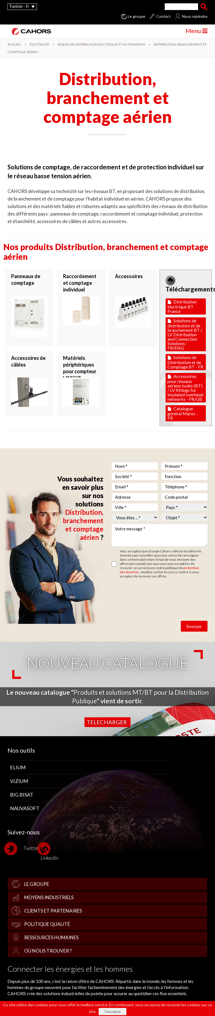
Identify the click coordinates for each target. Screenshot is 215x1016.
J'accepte (112, 1011)
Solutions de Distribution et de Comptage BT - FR (185, 362)
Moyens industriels (49, 897)
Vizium (19, 781)
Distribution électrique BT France (182, 306)
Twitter (24, 848)
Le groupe (136, 16)
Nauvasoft (24, 808)
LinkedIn (49, 851)
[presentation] (154, 594)
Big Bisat (21, 795)
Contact (163, 16)
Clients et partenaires (53, 911)
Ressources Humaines (51, 937)
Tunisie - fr (19, 6)
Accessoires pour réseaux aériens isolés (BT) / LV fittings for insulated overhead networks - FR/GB (185, 388)
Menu (197, 30)
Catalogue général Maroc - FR (183, 413)
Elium (18, 767)
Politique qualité (47, 924)
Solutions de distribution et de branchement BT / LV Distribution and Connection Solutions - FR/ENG (185, 334)
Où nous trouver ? (48, 951)
